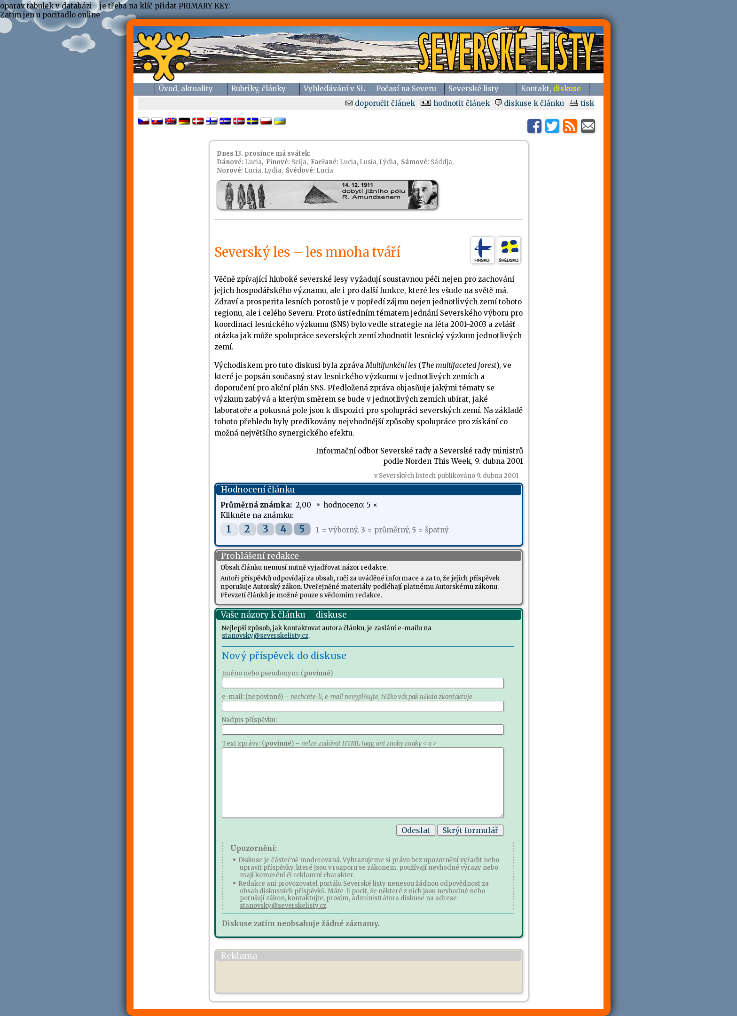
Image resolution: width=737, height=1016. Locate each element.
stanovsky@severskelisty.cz (265, 636)
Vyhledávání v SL (334, 88)
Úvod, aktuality (186, 88)
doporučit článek (380, 103)
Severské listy (473, 88)
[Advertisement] (330, 977)
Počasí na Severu (406, 88)
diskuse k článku (529, 103)
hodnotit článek (455, 103)
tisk (582, 103)
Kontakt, (551, 88)
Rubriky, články (258, 88)
